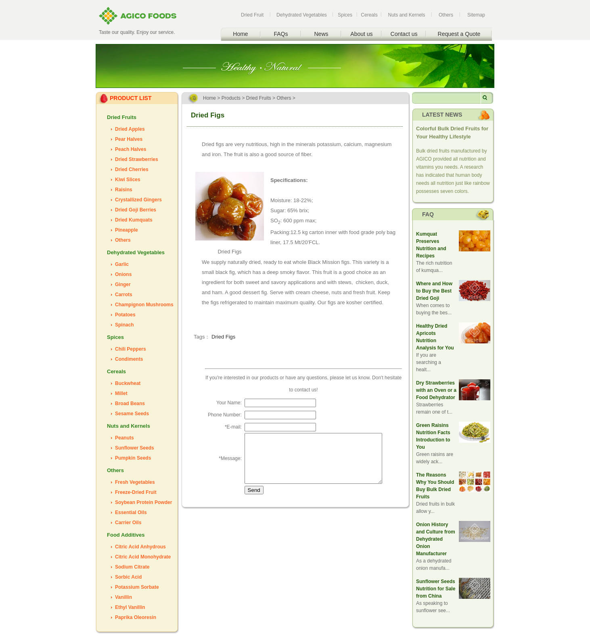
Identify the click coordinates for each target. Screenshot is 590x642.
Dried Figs (223, 337)
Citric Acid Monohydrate (143, 557)
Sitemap (476, 15)
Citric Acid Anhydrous (140, 547)
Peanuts (124, 438)
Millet (121, 393)
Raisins (123, 189)
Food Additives (125, 535)
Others (446, 15)
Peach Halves (130, 149)
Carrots (123, 294)
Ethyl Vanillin (130, 607)
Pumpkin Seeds (133, 458)
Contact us (404, 34)
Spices (345, 15)
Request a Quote (459, 34)
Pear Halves (128, 139)
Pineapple (126, 230)
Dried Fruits (121, 117)
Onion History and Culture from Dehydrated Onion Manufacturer (435, 539)
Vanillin (123, 597)
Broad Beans (130, 403)
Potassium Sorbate (137, 587)
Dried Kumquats (134, 220)
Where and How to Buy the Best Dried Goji (434, 291)
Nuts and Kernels (406, 15)
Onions (123, 274)
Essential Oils (131, 512)
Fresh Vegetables (135, 482)
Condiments (129, 359)
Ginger (123, 284)
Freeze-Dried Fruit (136, 492)
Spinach (124, 325)
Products (231, 98)
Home (240, 34)
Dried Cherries (132, 169)
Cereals (369, 15)
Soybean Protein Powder (143, 502)
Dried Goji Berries (135, 210)
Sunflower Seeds (134, 448)
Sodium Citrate (132, 567)
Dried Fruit (252, 15)
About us (361, 34)
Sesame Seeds (132, 413)
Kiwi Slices (127, 179)
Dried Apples (130, 129)
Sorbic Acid (128, 577)
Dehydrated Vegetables (301, 15)
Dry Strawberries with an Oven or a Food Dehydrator (436, 390)
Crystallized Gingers (138, 200)
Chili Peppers (130, 349)
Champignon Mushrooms (144, 304)
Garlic (122, 264)
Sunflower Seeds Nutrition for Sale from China (435, 589)
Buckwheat (127, 383)
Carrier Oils (128, 522)
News (321, 34)
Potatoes (125, 315)
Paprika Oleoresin (135, 617)
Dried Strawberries (136, 159)
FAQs (281, 34)
